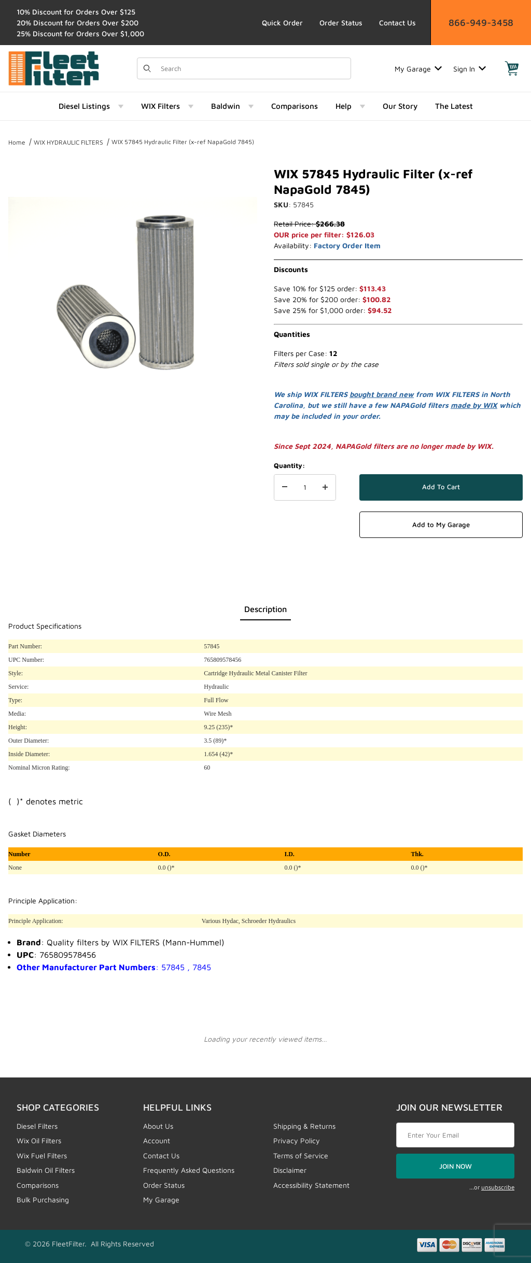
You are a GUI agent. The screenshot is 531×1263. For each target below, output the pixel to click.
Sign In (469, 68)
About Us (158, 1126)
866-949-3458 (481, 22)
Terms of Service (300, 1155)
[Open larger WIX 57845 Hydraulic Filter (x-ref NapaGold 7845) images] (132, 290)
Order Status (340, 22)
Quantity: (289, 465)
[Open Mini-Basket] (512, 68)
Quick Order (282, 22)
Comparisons (38, 1185)
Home (16, 142)
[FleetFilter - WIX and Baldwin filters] (53, 67)
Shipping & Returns (304, 1126)
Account (156, 1140)
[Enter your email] (455, 1135)
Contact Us (397, 22)
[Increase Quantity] (325, 488)
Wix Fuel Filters (42, 1155)
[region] (132, 441)
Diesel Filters (37, 1126)
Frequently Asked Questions (188, 1170)
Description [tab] (265, 609)
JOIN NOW (455, 1166)
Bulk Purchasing (43, 1199)
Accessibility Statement (311, 1185)
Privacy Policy (296, 1140)
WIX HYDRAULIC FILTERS (68, 142)
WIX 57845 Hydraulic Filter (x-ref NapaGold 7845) (182, 142)
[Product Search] (253, 68)
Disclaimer (289, 1170)
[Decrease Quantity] (284, 488)
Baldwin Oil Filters (46, 1170)
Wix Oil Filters (39, 1140)
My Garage (418, 68)
